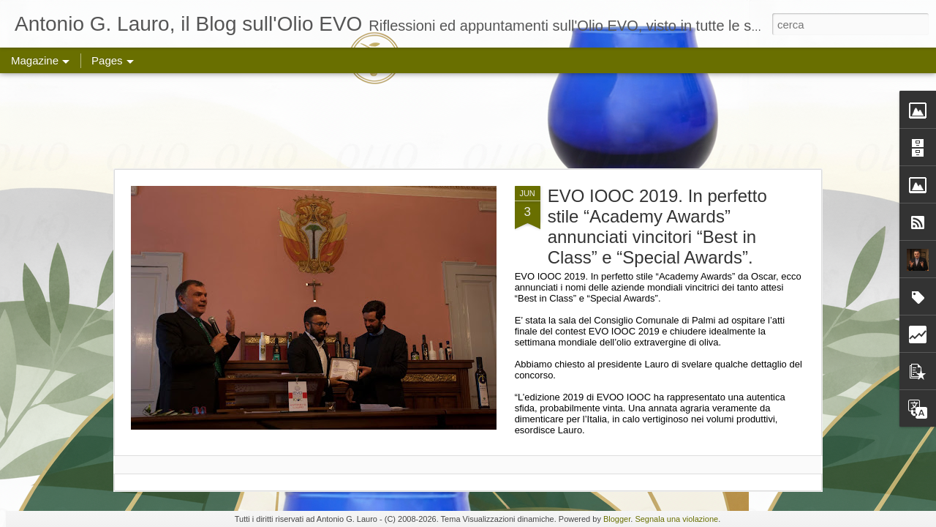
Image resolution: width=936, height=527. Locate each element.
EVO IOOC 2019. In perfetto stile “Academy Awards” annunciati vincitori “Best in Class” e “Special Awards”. (657, 226)
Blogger (616, 519)
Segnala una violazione (676, 519)
